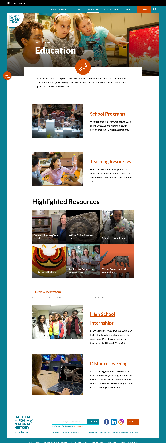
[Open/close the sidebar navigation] (7, 75)
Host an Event (98, 442)
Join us (129, 9)
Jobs (109, 442)
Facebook (105, 422)
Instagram (120, 422)
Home (31, 442)
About (118, 9)
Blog (123, 442)
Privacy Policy (77, 426)
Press (115, 442)
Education (93, 9)
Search (154, 9)
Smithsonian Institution (47, 442)
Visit (53, 9)
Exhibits (64, 9)
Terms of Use (67, 442)
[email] (74, 422)
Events (107, 9)
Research (78, 9)
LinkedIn (113, 422)
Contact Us (132, 442)
